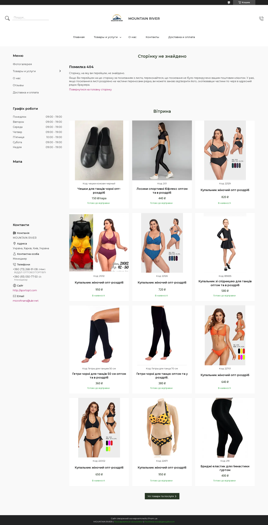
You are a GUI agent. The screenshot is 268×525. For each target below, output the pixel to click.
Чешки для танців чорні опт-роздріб (99, 190)
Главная (79, 37)
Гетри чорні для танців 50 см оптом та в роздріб (99, 375)
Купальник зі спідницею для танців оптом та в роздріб (225, 283)
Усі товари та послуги (161, 496)
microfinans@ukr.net (25, 300)
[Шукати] (7, 18)
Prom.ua (152, 518)
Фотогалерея (22, 64)
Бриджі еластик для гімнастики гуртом (225, 468)
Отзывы (18, 85)
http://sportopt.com (25, 290)
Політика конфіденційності (159, 521)
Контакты (152, 37)
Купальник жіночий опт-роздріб (225, 190)
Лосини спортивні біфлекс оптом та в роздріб (162, 190)
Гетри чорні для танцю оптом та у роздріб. (162, 375)
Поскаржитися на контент (128, 521)
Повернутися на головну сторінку (90, 89)
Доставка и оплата (181, 37)
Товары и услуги (106, 37)
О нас (132, 37)
